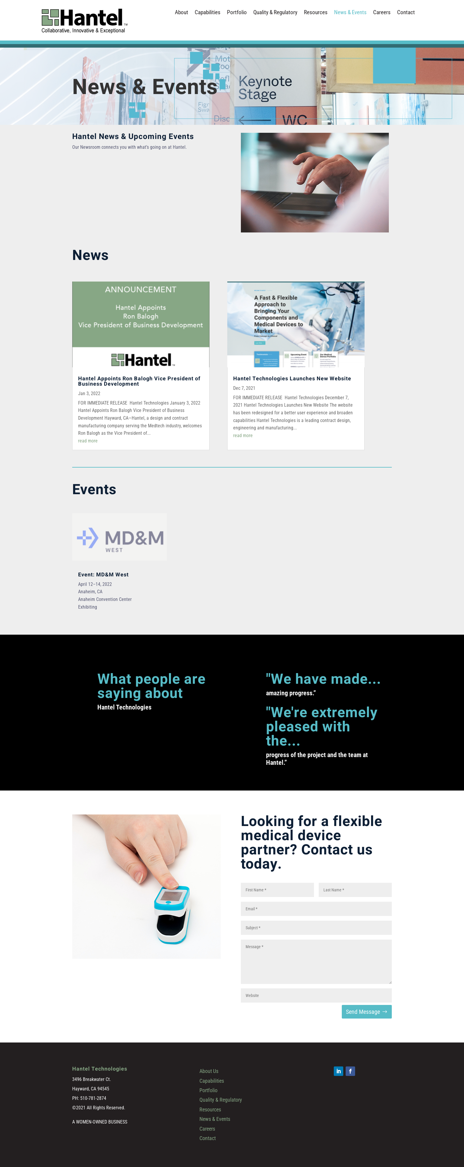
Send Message (363, 1011)
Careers (382, 13)
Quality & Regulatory (275, 13)
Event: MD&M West (103, 575)
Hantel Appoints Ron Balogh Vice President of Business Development (139, 381)
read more (88, 441)
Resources (316, 13)
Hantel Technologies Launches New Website (292, 379)
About (181, 13)
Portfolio (237, 13)
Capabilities (207, 13)
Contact (406, 13)
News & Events (350, 13)
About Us (208, 1071)
